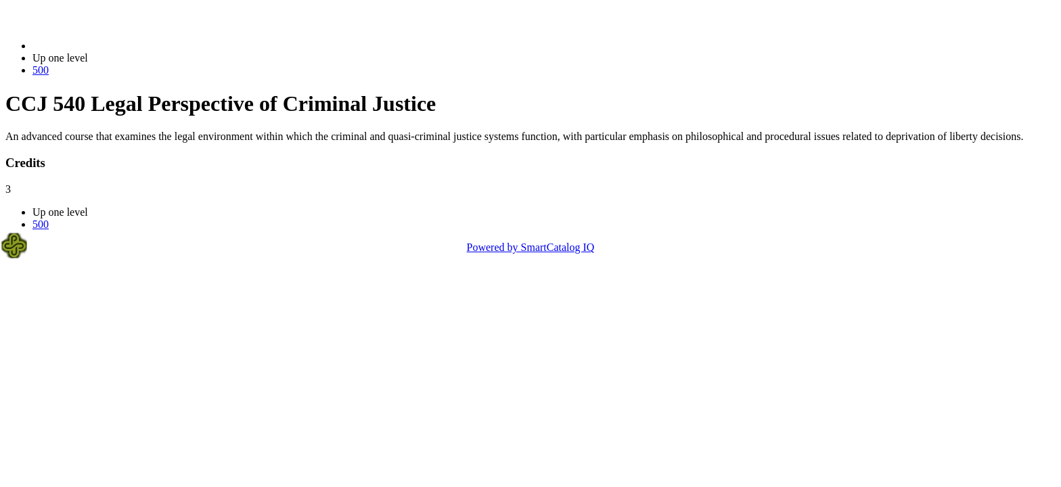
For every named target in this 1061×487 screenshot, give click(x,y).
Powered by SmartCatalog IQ (531, 247)
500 (40, 70)
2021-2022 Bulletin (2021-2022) (103, 45)
